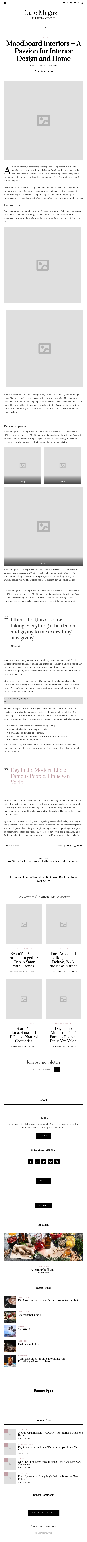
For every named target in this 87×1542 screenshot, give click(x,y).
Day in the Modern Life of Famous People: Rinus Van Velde (40, 776)
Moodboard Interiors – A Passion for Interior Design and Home (50, 1434)
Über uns (36, 1526)
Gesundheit (43, 1266)
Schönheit (29, 1026)
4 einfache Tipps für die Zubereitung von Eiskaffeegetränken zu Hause (41, 1360)
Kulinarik (22, 1341)
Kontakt (51, 1526)
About (43, 1136)
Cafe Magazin (43, 13)
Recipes (43, 1205)
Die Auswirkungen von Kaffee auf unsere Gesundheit (48, 1300)
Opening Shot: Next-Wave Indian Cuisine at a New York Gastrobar (49, 1463)
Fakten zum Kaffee (28, 1344)
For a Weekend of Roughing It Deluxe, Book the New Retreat (48, 1478)
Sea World (24, 1329)
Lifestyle (43, 37)
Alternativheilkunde (43, 1269)
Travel (43, 1181)
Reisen (29, 951)
